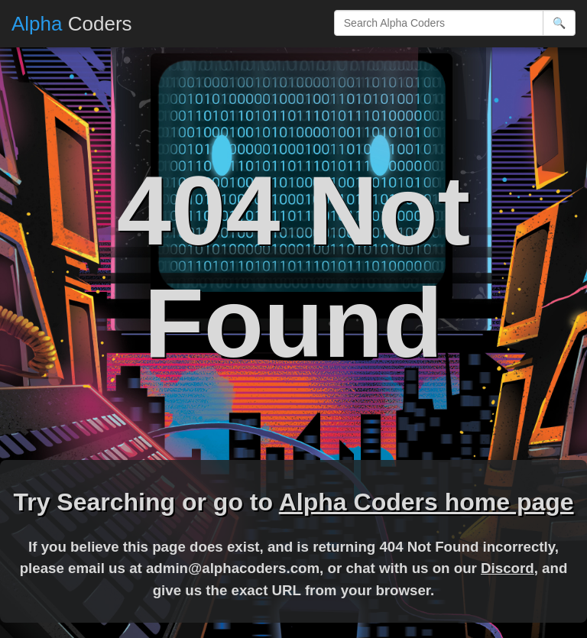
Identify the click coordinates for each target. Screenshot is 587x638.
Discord (507, 568)
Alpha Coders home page (426, 502)
